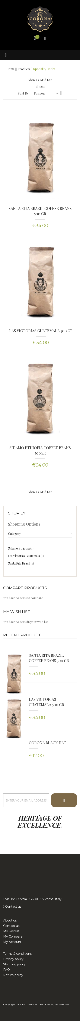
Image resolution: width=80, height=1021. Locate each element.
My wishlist (11, 931)
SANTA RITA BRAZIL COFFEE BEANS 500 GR (40, 211)
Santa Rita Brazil (21, 563)
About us (10, 920)
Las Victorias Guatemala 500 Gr (41, 330)
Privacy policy (13, 959)
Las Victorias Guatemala (26, 556)
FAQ (6, 970)
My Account (12, 942)
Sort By (23, 93)
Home (10, 69)
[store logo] (40, 19)
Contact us (12, 906)
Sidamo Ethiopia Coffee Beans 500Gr (40, 450)
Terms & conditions (17, 954)
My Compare (13, 936)
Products (24, 69)
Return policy (13, 975)
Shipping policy (14, 964)
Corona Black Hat (47, 743)
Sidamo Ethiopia (20, 548)
